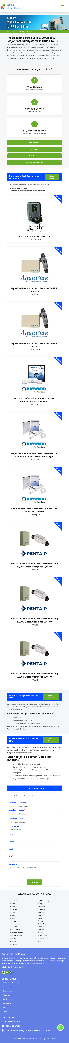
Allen (13, 904)
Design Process (8, 991)
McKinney (41, 912)
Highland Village (44, 901)
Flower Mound (17, 935)
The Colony (42, 935)
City (11, 856)
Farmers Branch (17, 933)
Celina (14, 912)
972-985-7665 (12, 1021)
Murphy (41, 915)
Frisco (14, 941)
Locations (6, 1011)
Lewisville (41, 907)
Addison (14, 901)
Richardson (42, 924)
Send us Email (12, 1025)
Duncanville (16, 930)
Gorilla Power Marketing (16, 967)
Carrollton (15, 909)
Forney (14, 938)
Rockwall (41, 927)
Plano (40, 918)
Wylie (40, 941)
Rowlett (41, 930)
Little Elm (14, 31)
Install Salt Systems (17, 810)
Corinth (14, 918)
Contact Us (7, 1003)
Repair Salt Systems (17, 819)
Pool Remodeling (9, 987)
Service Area (7, 999)
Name (11, 834)
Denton (14, 924)
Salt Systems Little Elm (27, 31)
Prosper (41, 921)
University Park (43, 938)
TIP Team (6, 1007)
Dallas (14, 921)
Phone (11, 841)
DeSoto (14, 927)
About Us (6, 995)
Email (11, 849)
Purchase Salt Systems (18, 803)
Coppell (14, 915)
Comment (13, 864)
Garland (14, 944)
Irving (40, 904)
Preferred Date (14, 826)
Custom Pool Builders (11, 983)
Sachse (41, 933)
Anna (13, 907)
